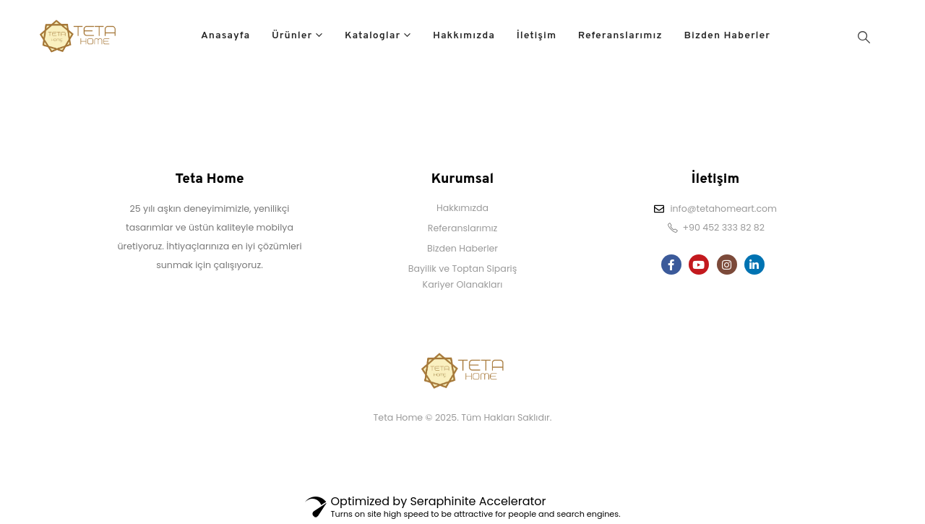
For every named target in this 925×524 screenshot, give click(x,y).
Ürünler (292, 36)
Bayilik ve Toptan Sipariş (462, 268)
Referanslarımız (620, 36)
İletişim (536, 36)
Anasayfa (225, 36)
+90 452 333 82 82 (723, 227)
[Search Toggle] (864, 36)
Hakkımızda (464, 36)
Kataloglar (372, 36)
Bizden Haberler (727, 36)
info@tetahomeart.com (723, 208)
